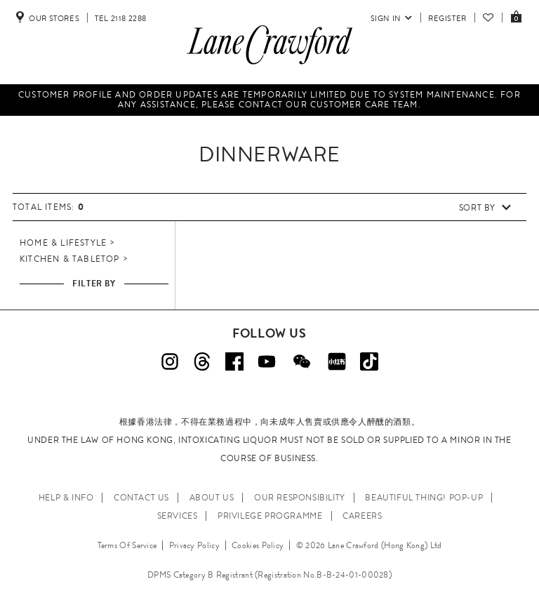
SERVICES (177, 516)
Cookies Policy (258, 545)
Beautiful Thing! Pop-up (424, 497)
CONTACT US (141, 497)
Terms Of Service (127, 545)
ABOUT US (211, 497)
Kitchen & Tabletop (70, 259)
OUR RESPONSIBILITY (299, 497)
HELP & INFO (66, 497)
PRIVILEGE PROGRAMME (270, 516)
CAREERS (362, 516)
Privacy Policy (194, 545)
